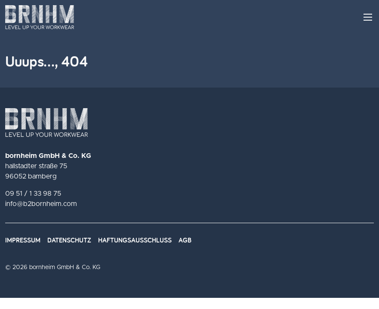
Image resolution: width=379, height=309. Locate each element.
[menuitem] (26, 240)
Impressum (22, 240)
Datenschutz (69, 240)
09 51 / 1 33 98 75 (33, 193)
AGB (185, 240)
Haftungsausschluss (135, 240)
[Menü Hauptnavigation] (368, 17)
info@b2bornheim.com (41, 203)
